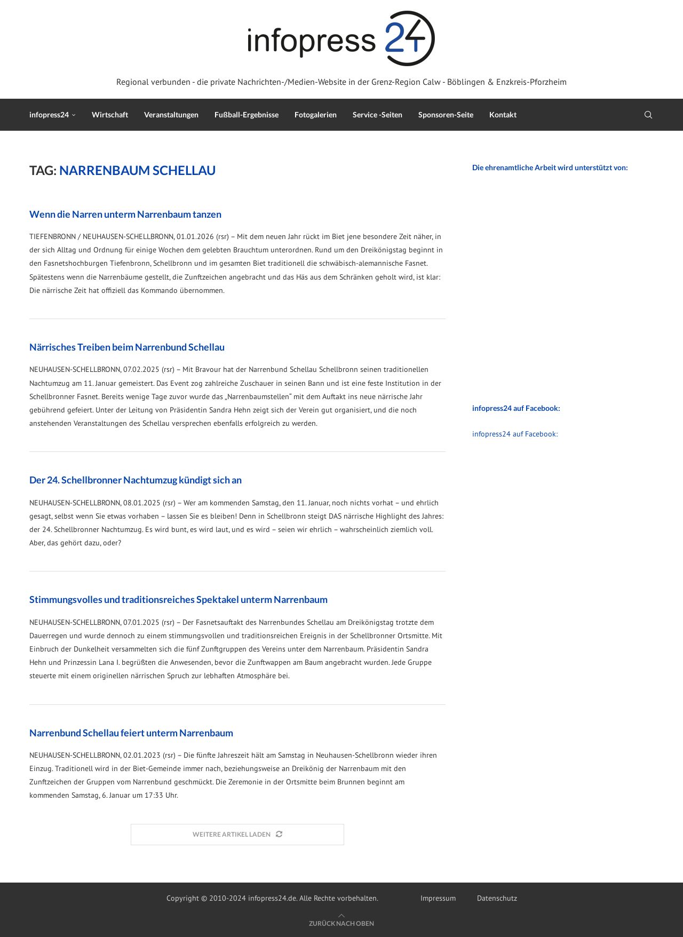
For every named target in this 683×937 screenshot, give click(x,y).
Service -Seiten (377, 114)
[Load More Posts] (237, 835)
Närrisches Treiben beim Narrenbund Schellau (127, 347)
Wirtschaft (110, 114)
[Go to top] (341, 923)
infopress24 (49, 114)
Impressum (438, 898)
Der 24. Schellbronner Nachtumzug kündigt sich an (135, 480)
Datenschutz (497, 898)
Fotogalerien (316, 114)
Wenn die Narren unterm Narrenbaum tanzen (125, 214)
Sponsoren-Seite (445, 114)
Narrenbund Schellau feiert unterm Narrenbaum (131, 733)
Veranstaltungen (171, 114)
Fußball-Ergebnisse (247, 114)
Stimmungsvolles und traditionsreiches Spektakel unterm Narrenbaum (178, 599)
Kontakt (503, 114)
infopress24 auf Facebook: (515, 434)
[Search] (648, 114)
